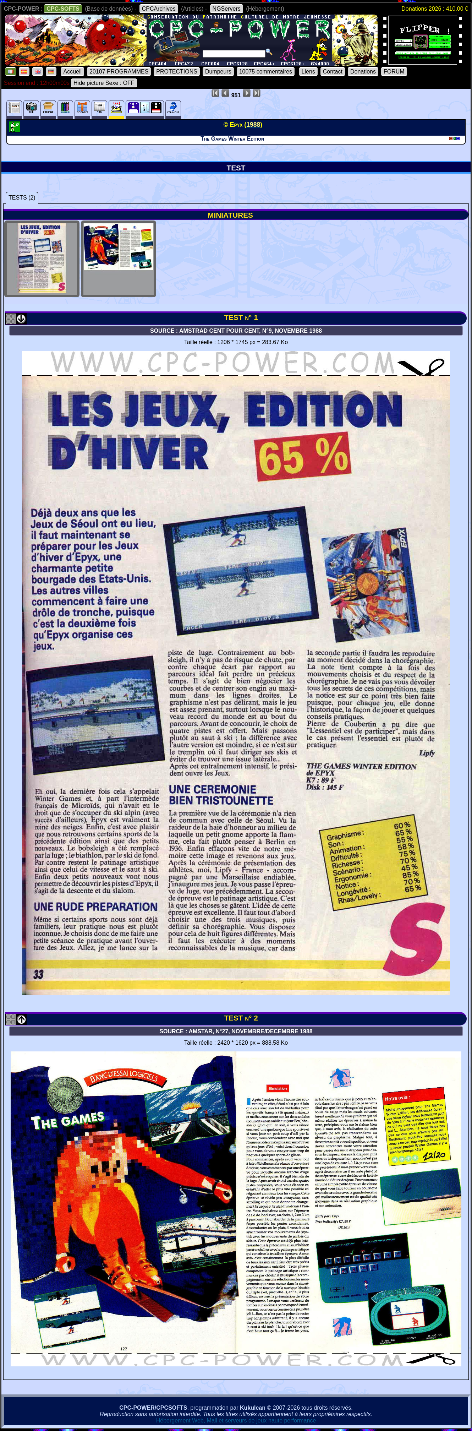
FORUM (394, 72)
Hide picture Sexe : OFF (104, 83)
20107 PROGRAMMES (118, 72)
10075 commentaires (265, 72)
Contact (332, 72)
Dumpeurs (218, 72)
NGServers (227, 9)
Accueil (72, 72)
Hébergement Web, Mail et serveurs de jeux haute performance (236, 1421)
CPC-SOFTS (62, 9)
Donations (363, 72)
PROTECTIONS (176, 72)
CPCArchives (159, 9)
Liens (308, 72)
